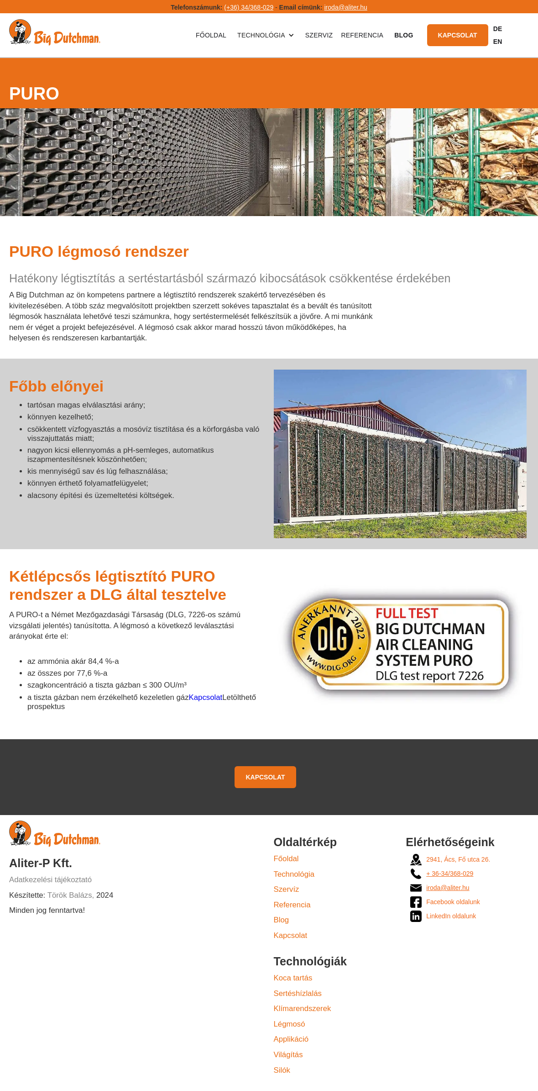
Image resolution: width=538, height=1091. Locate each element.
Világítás (288, 1054)
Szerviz (319, 35)
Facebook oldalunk (453, 902)
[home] (54, 35)
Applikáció (291, 1039)
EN (497, 41)
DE (497, 28)
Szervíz (286, 889)
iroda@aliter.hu (345, 7)
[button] (266, 35)
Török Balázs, (70, 895)
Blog (281, 920)
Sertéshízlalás (298, 993)
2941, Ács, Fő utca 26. (458, 859)
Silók (282, 1070)
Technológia (294, 874)
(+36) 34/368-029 (248, 7)
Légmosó (289, 1024)
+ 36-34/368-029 (449, 873)
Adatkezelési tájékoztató (50, 879)
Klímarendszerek (302, 1008)
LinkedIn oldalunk (451, 916)
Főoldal (211, 35)
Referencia (362, 35)
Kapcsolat (457, 35)
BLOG (403, 35)
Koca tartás (293, 978)
